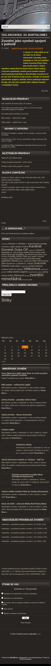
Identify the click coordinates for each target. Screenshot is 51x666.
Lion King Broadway (35, 657)
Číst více (44, 91)
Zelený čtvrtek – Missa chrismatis (16, 415)
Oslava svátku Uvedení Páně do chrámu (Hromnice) (24, 491)
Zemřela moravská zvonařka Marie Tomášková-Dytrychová (27, 475)
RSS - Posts (24, 222)
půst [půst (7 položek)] (3, 263)
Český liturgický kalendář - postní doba (16, 162)
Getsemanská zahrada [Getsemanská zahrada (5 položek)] (37, 244)
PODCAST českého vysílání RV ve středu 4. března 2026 (23, 133)
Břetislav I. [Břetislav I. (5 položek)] (22, 244)
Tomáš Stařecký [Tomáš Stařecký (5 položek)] (36, 266)
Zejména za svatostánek (13, 598)
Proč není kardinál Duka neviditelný (15, 234)
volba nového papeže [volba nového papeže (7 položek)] (17, 272)
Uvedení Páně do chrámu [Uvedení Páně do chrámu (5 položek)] (12, 269)
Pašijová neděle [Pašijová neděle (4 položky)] (7, 259)
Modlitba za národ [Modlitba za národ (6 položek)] (24, 254)
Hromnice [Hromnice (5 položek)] (5, 247)
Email (3, 289)
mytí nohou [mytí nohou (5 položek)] (38, 254)
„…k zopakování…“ (13, 228)
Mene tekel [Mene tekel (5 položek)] (40, 252)
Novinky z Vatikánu (16, 129)
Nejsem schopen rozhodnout (15, 613)
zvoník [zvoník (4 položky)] (26, 276)
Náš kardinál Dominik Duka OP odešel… (17, 104)
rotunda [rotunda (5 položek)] (9, 263)
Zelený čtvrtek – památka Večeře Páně (18, 400)
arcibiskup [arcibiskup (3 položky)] (4, 244)
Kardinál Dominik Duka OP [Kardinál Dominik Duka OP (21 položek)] (21, 247)
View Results (25, 623)
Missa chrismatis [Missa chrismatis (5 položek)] (8, 254)
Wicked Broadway (25, 659)
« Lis (3, 361)
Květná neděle (7, 430)
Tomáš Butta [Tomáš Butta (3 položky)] (24, 266)
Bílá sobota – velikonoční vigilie (13, 118)
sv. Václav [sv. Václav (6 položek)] (28, 263)
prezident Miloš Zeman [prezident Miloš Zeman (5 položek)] (38, 261)
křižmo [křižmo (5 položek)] (32, 252)
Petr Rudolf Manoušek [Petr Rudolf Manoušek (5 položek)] (31, 259)
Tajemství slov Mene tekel (11, 158)
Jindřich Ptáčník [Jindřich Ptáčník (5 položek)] (21, 247)
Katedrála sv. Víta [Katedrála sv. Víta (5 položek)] (8, 252)
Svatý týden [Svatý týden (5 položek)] (15, 266)
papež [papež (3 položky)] (29, 256)
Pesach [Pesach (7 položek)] (17, 258)
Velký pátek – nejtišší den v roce (14, 122)
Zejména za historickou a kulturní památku (20, 594)
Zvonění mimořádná (36, 48)
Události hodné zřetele (19, 48)
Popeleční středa (23, 445)
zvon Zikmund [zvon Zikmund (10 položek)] (15, 275)
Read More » (30, 378)
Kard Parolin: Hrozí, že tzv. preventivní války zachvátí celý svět (24, 140)
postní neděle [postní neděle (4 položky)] (23, 261)
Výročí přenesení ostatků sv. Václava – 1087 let (22, 460)
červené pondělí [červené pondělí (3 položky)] (27, 279)
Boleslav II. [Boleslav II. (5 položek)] (13, 244)
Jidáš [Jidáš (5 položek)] (12, 247)
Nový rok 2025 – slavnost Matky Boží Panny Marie (24, 504)
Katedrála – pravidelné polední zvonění (16, 524)
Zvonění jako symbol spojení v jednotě (23, 42)
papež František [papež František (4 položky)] (38, 256)
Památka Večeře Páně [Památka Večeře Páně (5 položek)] (17, 256)
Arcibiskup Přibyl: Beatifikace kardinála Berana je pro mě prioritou (23, 146)
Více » (32, 234)
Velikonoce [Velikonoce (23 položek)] (32, 269)
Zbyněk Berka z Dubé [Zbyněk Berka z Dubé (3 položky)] (35, 272)
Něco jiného (8, 609)
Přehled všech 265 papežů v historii (15, 166)
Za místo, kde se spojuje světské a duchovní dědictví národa (23, 603)
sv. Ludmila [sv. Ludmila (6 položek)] (18, 263)
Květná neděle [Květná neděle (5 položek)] (23, 252)
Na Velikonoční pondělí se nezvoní (14, 114)
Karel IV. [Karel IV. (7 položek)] (41, 250)
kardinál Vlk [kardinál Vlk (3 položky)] (32, 250)
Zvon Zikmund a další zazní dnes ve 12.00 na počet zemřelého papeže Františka (21, 109)
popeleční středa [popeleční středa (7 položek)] (9, 260)
